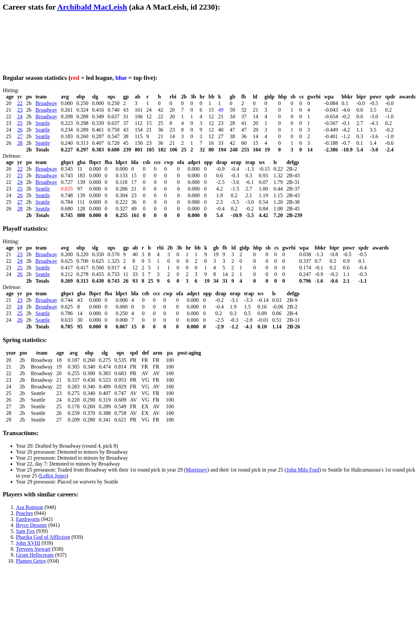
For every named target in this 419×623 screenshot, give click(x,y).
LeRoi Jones (53, 476)
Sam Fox (25, 531)
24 (20, 116)
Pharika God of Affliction (43, 537)
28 (20, 143)
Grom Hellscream (35, 555)
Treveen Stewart (33, 549)
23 (20, 110)
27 (20, 136)
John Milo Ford (302, 470)
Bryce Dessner (31, 525)
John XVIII (28, 543)
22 (20, 103)
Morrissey (196, 470)
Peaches (24, 513)
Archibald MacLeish (92, 7)
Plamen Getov (31, 561)
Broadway (46, 103)
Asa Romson (29, 507)
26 (20, 130)
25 (20, 123)
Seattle (42, 123)
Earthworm (28, 519)
